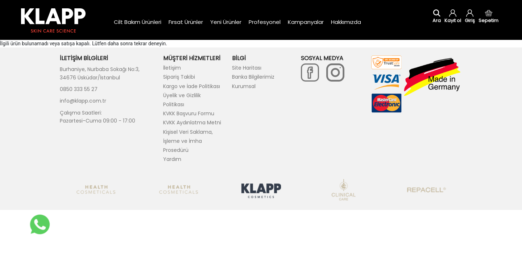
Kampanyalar (306, 22)
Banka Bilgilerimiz (253, 76)
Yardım (172, 159)
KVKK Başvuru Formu (188, 113)
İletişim (172, 67)
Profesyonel (265, 22)
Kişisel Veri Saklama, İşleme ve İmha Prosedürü (188, 141)
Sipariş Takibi (179, 76)
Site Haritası (246, 67)
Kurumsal (244, 86)
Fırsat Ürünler (186, 22)
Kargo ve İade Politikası (191, 86)
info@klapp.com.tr (83, 100)
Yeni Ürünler (225, 22)
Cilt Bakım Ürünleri (137, 22)
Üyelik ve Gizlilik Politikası (182, 100)
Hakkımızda (346, 22)
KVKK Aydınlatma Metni (192, 122)
